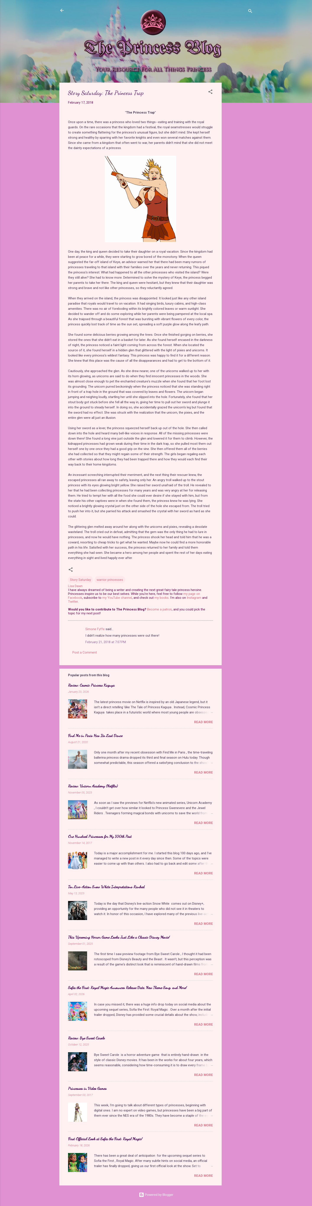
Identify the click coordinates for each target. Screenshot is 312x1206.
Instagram (194, 598)
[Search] (250, 11)
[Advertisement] (239, 147)
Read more (203, 722)
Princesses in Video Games (87, 1088)
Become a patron (159, 609)
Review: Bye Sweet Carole (86, 1038)
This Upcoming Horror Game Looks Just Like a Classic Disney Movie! (119, 937)
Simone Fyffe (95, 629)
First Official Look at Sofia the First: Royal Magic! (105, 1138)
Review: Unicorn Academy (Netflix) (93, 786)
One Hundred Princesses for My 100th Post (100, 836)
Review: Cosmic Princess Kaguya (91, 685)
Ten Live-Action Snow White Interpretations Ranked (106, 886)
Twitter (73, 602)
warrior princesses (110, 580)
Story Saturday (80, 580)
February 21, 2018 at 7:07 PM (105, 642)
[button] (210, 92)
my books (161, 598)
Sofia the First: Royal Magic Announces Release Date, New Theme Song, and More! (127, 987)
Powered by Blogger (156, 1195)
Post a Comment (84, 652)
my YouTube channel (117, 598)
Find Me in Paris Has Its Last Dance (95, 735)
